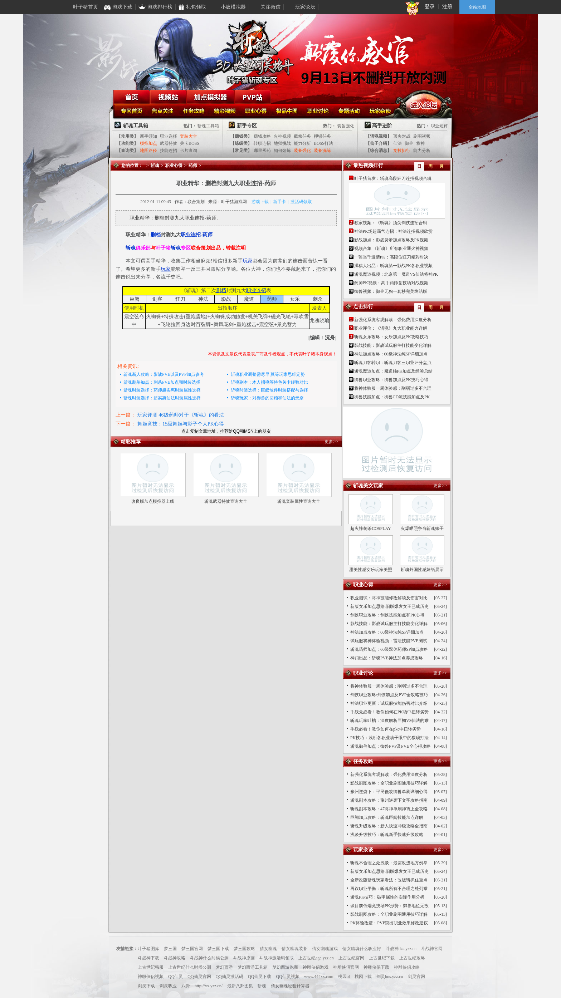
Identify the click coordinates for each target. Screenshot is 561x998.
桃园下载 (363, 976)
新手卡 (279, 201)
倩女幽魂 (268, 948)
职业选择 (168, 136)
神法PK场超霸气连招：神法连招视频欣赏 (393, 231)
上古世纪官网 (351, 957)
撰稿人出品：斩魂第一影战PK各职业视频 (393, 265)
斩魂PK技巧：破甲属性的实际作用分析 (387, 897)
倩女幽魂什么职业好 (361, 948)
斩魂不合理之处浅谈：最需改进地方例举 (389, 862)
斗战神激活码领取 (276, 957)
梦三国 (170, 948)
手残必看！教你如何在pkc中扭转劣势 (385, 729)
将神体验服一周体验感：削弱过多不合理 (392, 388)
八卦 (185, 985)
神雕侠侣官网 (346, 967)
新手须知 (148, 136)
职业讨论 (319, 110)
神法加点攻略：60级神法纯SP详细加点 (391, 354)
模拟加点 (148, 143)
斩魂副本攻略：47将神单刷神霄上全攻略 (389, 808)
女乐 (295, 299)
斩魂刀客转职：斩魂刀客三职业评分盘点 (392, 362)
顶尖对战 (401, 136)
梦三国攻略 (244, 948)
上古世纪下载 (382, 957)
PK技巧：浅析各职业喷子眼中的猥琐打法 (389, 737)
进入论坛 (424, 104)
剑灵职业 (168, 985)
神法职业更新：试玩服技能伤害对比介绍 (389, 703)
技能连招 (168, 150)
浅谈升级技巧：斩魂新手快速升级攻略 (386, 834)
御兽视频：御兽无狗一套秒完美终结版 (390, 291)
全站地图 (477, 7)
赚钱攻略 (262, 136)
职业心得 (256, 110)
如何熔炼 (282, 150)
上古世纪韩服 (151, 967)
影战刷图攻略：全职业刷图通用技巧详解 (389, 783)
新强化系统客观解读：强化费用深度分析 (392, 319)
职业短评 (439, 125)
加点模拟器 (210, 97)
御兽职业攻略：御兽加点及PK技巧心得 (391, 379)
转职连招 (262, 143)
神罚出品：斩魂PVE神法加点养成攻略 (386, 657)
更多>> (331, 441)
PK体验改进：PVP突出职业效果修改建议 (389, 922)
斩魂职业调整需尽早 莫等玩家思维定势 (268, 374)
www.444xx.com (318, 976)
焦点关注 (163, 110)
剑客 (157, 299)
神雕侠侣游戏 (315, 967)
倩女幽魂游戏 (325, 948)
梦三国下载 (218, 948)
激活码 (297, 201)
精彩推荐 (131, 441)
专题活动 (350, 110)
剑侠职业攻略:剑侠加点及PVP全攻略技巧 (389, 694)
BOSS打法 (323, 143)
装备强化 (345, 125)
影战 (226, 299)
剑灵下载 (146, 985)
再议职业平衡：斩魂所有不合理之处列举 (389, 888)
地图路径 (148, 150)
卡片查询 (188, 150)
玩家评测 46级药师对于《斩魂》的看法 (180, 415)
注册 (447, 6)
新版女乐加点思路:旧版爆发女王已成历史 (389, 606)
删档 (156, 234)
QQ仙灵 (175, 976)
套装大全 (188, 136)
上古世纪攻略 (412, 957)
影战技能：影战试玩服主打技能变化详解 (392, 345)
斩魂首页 (132, 110)
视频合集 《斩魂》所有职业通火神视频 (391, 248)
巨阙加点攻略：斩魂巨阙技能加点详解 (386, 817)
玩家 (248, 261)
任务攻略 (194, 110)
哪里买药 (262, 150)
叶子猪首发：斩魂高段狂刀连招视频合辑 (392, 178)
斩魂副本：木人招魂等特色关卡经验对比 (269, 382)
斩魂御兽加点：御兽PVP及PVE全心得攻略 (390, 746)
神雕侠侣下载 (376, 967)
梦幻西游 (224, 967)
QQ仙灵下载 (259, 976)
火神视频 (282, 136)
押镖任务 (322, 136)
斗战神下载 (148, 957)
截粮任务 (302, 136)
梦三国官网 (192, 948)
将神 (420, 143)
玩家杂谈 (381, 110)
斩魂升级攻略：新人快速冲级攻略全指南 (389, 826)
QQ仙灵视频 (287, 976)
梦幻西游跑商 (285, 967)
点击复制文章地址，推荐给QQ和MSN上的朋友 (225, 431)
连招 (196, 234)
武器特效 (168, 143)
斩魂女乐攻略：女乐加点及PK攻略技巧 (391, 336)
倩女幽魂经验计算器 (290, 985)
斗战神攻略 (174, 957)
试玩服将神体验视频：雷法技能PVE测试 (388, 640)
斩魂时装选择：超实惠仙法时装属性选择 (162, 397)
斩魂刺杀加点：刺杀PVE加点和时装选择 (161, 382)
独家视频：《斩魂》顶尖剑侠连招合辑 (390, 222)
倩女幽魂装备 (294, 948)
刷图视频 (421, 136)
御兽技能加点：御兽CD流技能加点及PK (392, 396)
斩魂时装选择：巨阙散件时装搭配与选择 (269, 390)
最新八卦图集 (240, 985)
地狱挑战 (282, 143)
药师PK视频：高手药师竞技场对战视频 (391, 282)
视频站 (168, 97)
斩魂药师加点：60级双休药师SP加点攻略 (389, 649)
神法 (203, 299)
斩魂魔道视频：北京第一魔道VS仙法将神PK (396, 274)
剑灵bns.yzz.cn (389, 976)
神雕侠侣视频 (151, 976)
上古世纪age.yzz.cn (316, 957)
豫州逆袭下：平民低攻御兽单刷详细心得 (389, 791)
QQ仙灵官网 (199, 976)
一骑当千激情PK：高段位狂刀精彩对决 (391, 257)
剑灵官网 (416, 976)
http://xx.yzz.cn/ (209, 985)
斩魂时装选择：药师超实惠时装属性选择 (162, 390)
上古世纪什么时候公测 (189, 967)
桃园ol (344, 976)
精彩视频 (225, 110)
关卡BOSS (189, 143)
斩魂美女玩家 (368, 485)
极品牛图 (287, 110)
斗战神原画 (244, 957)
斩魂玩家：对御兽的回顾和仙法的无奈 (267, 397)
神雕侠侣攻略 (407, 967)
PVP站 (252, 97)
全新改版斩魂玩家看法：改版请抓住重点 (389, 880)
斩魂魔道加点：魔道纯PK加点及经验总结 (393, 371)
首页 (131, 97)
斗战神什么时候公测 (209, 957)
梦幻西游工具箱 (253, 967)
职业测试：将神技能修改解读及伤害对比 (389, 597)
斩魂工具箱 (208, 125)
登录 (430, 6)
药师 (193, 165)
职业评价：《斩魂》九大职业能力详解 (390, 328)
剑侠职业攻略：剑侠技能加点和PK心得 (387, 615)
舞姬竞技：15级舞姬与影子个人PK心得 (180, 424)
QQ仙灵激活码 (229, 976)
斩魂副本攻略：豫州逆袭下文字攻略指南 (389, 800)
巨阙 (135, 299)
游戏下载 (260, 201)
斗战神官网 (432, 948)
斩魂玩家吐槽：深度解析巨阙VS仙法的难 (389, 720)
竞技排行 (401, 150)
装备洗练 (322, 150)
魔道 (249, 299)
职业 (186, 234)
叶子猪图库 (148, 948)
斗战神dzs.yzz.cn (401, 948)
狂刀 (180, 299)
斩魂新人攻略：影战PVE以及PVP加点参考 (163, 374)
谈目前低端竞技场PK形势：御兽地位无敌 (389, 905)
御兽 (409, 143)
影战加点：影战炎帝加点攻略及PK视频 (391, 239)
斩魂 (155, 165)
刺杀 (318, 299)
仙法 (397, 143)
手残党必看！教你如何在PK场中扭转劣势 (389, 711)
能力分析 (302, 143)
